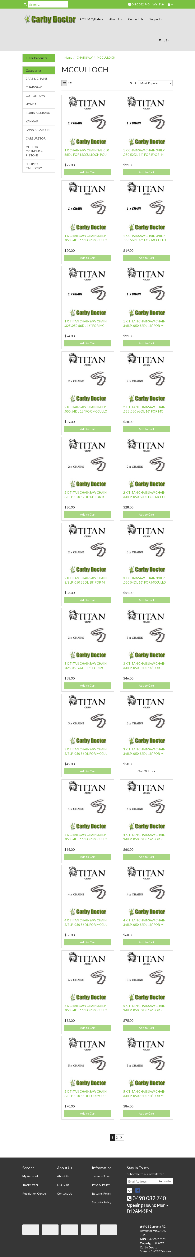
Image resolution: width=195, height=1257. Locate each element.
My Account (30, 1176)
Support (156, 19)
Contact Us (135, 19)
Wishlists (159, 4)
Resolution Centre (34, 1193)
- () (164, 40)
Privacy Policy (101, 1185)
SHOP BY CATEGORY (34, 166)
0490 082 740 (138, 4)
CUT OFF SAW (35, 95)
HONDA (31, 104)
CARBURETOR (36, 138)
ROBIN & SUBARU (38, 113)
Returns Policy (101, 1193)
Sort (132, 83)
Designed (145, 1251)
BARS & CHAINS (37, 78)
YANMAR (32, 121)
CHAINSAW (34, 87)
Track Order (30, 1185)
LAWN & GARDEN (38, 130)
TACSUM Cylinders (90, 19)
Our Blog (63, 1185)
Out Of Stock (146, 771)
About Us (115, 19)
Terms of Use (101, 1176)
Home (68, 57)
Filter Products (36, 58)
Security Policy (101, 1202)
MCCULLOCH (106, 57)
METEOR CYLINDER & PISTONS (34, 151)
